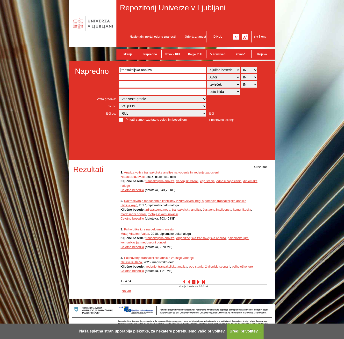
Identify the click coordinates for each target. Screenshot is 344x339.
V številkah (217, 54)
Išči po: (111, 113)
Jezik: (112, 106)
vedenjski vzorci (187, 181)
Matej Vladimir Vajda (135, 233)
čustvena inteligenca (217, 209)
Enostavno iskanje (222, 120)
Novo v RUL (173, 54)
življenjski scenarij (217, 266)
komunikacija (242, 209)
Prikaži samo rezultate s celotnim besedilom (156, 119)
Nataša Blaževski (133, 177)
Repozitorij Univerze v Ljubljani (173, 7)
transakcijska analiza (159, 181)
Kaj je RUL (195, 54)
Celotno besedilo (132, 190)
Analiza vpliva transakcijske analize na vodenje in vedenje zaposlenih (172, 172)
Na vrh (126, 291)
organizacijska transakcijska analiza (201, 238)
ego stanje (207, 181)
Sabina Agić (129, 205)
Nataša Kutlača (131, 262)
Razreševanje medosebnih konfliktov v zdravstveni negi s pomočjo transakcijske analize (185, 201)
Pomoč (240, 54)
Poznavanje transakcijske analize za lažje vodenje (159, 258)
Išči (211, 113)
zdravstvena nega (157, 209)
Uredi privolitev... (245, 331)
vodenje (151, 266)
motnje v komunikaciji (163, 214)
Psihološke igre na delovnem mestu (148, 229)
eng (263, 36)
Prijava (262, 54)
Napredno (150, 54)
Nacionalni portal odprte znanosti (153, 36)
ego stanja (196, 266)
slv (256, 36)
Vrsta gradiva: (106, 99)
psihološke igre (238, 238)
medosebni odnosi (133, 214)
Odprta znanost (195, 36)
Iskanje (128, 54)
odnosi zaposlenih (229, 181)
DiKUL (218, 36)
